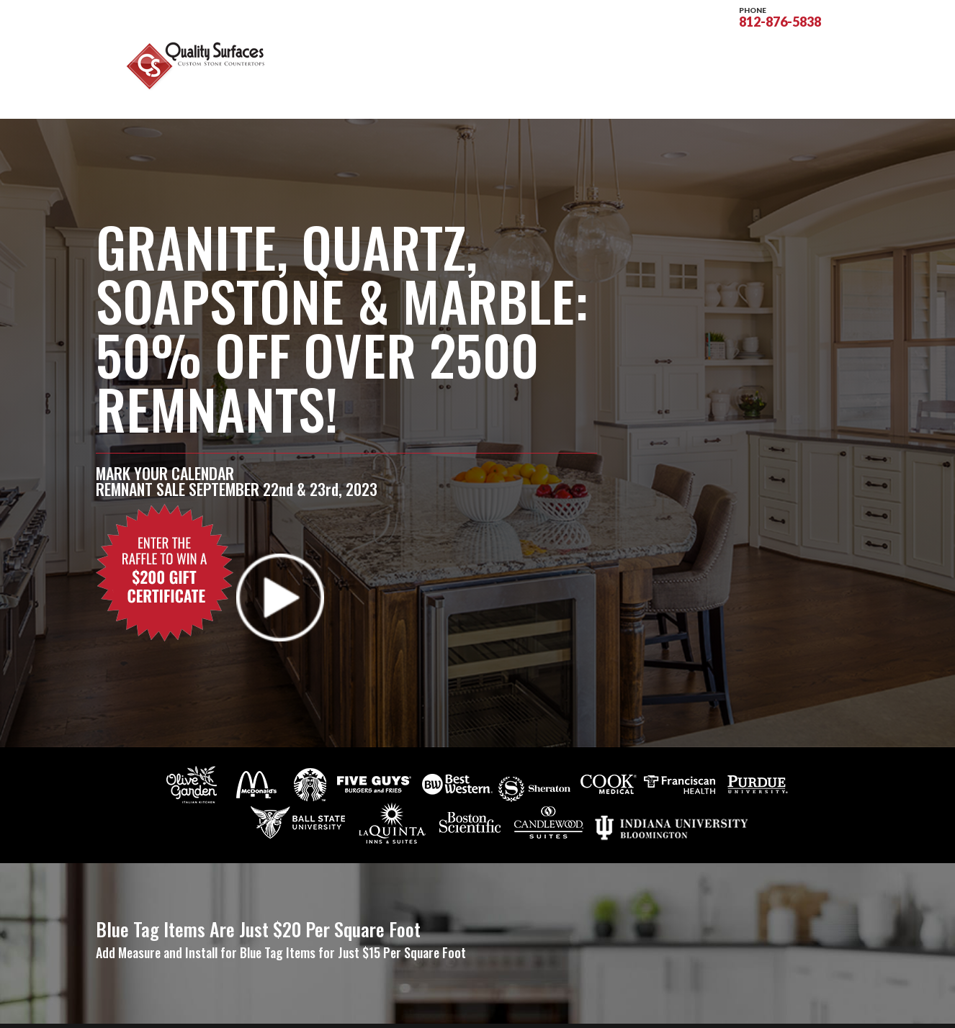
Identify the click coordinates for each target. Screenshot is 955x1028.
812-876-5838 (780, 15)
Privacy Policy (429, 1008)
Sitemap (360, 1008)
